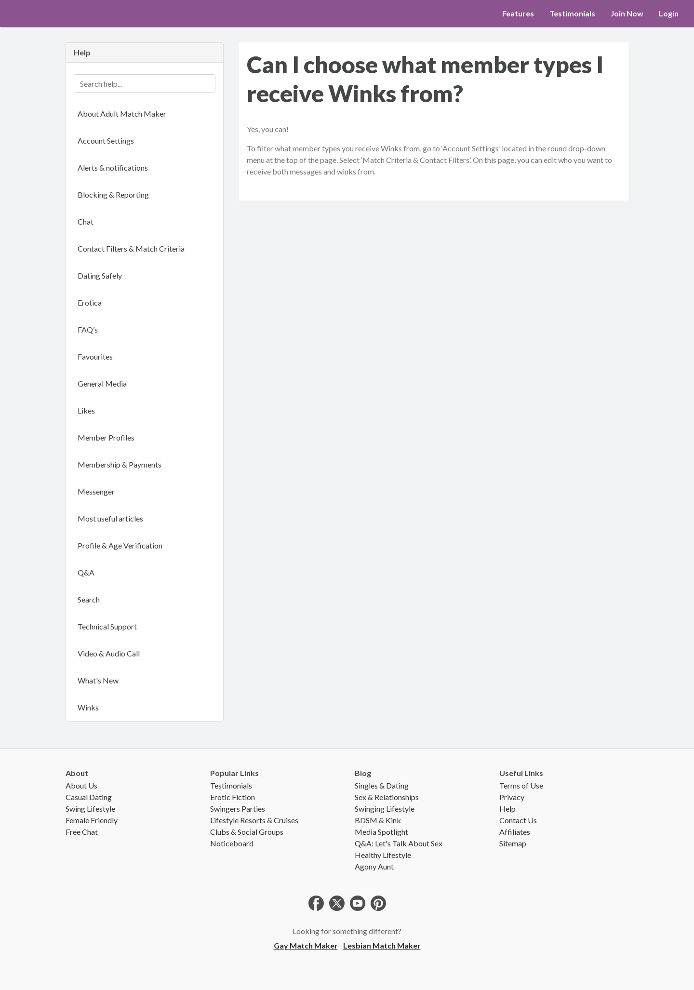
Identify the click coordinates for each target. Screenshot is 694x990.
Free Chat (82, 831)
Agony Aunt (374, 866)
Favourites (95, 356)
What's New (98, 680)
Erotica (90, 302)
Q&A (86, 572)
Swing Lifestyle (90, 808)
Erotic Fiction (232, 797)
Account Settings (106, 140)
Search (89, 599)
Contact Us (518, 820)
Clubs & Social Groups (246, 831)
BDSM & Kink (378, 820)
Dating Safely (100, 275)
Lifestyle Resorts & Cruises (254, 820)
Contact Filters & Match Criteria (131, 248)
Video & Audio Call (109, 653)
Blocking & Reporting (113, 194)
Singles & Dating (382, 785)
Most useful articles (110, 518)
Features (518, 13)
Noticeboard (232, 843)
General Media (102, 383)
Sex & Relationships (387, 797)
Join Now (627, 13)
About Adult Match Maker (122, 113)
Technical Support (107, 626)
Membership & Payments (119, 464)
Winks (88, 707)
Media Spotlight (381, 831)
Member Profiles (106, 437)
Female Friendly (92, 820)
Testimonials (572, 13)
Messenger (96, 491)
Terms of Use (521, 785)
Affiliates (514, 831)
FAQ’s (88, 329)
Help (507, 808)
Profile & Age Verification (120, 545)
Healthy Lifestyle (383, 854)
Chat (85, 221)
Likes (86, 410)
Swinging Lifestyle (384, 808)
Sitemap (512, 843)
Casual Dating (89, 797)
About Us (81, 785)
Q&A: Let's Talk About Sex (398, 843)
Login (669, 13)
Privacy (511, 797)
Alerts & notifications (113, 167)
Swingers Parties (237, 808)
